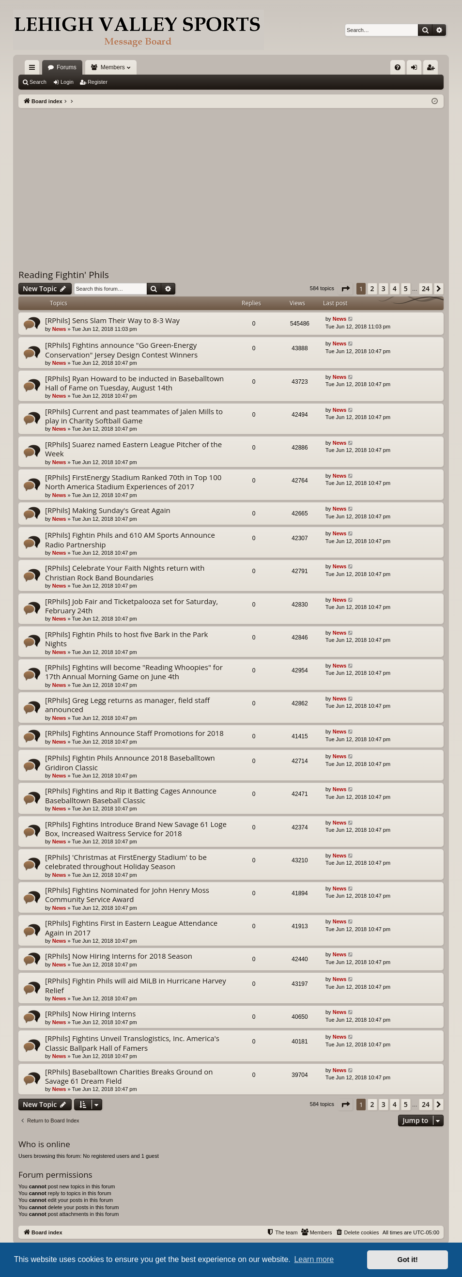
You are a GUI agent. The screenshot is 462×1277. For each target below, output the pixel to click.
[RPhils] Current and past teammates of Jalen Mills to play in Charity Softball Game (134, 415)
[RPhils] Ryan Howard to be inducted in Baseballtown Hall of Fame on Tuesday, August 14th (134, 383)
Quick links (34, 69)
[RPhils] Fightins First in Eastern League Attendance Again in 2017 (131, 927)
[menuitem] (397, 67)
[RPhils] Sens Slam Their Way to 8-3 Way (112, 320)
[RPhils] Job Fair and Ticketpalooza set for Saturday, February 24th (131, 605)
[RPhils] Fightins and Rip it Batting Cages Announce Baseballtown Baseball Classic (130, 795)
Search (38, 82)
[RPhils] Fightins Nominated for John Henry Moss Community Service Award (127, 894)
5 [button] (406, 288)
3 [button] (383, 288)
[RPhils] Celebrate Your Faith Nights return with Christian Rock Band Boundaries (124, 572)
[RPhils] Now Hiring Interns (90, 1013)
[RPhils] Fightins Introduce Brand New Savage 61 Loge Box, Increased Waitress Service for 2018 (136, 828)
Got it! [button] (408, 1259)
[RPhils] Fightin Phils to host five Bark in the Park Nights (126, 638)
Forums (67, 67)
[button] (345, 289)
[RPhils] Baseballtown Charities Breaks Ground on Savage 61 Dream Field (129, 1076)
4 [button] (395, 288)
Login (67, 82)
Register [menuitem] (433, 69)
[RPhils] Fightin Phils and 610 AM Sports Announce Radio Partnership (130, 539)
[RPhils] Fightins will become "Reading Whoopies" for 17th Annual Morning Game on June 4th (134, 671)
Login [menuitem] (416, 69)
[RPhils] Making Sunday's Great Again (107, 510)
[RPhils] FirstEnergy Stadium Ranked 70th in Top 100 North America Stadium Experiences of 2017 (133, 481)
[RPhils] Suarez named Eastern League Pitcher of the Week (133, 448)
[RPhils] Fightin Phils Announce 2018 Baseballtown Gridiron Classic (130, 762)
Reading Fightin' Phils (63, 274)
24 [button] (426, 288)
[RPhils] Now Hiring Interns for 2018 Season (118, 956)
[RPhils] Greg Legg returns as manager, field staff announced (127, 704)
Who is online (44, 1144)
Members (113, 67)
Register (98, 82)
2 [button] (372, 288)
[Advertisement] (231, 181)
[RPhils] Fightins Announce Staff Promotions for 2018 (134, 733)
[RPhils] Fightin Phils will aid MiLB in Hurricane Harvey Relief (135, 985)
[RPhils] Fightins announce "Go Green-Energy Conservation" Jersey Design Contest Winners (121, 349)
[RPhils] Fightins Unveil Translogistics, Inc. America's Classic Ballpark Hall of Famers (132, 1042)
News (59, 329)
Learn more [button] (314, 1259)
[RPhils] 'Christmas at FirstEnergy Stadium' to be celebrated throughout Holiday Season (126, 861)
